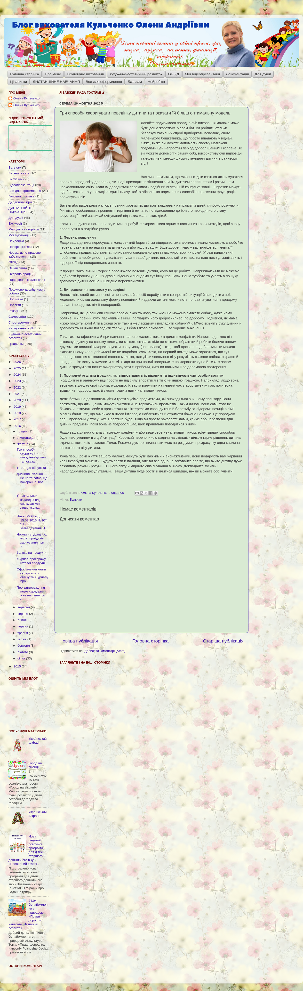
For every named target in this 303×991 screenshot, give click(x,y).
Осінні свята (17, 268)
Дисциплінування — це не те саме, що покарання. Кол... (32, 478)
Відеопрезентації (21, 185)
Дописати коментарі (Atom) (104, 651)
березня (24, 645)
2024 (18, 374)
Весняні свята (19, 173)
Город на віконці (35, 765)
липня (22, 620)
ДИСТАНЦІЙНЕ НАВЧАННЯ (56, 82)
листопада (25, 437)
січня (21, 658)
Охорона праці (19, 274)
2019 (18, 406)
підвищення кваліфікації (26, 280)
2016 (18, 426)
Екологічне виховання (85, 74)
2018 (18, 413)
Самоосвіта (17, 316)
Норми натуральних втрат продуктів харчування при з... (32, 540)
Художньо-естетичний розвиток (136, 74)
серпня (23, 614)
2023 (18, 381)
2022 (18, 387)
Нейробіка (156, 82)
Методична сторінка (23, 229)
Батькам (135, 82)
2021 (18, 394)
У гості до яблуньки (31, 468)
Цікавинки (18, 82)
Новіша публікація (78, 640)
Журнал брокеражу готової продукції (31, 561)
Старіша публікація (223, 640)
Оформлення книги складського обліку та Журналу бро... (32, 575)
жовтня (23, 444)
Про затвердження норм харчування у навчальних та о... (31, 593)
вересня (24, 607)
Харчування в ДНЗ (22, 328)
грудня (22, 431)
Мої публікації (19, 235)
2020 (18, 400)
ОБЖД (173, 74)
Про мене (53, 74)
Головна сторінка (24, 74)
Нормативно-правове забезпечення (24, 254)
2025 (18, 368)
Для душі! (263, 74)
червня (23, 626)
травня (23, 633)
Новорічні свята (20, 247)
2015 (18, 666)
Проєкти (14, 305)
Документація (237, 74)
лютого (23, 652)
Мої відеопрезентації (202, 74)
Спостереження (20, 322)
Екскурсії (15, 223)
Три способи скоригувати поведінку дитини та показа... (32, 455)
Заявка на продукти (32, 552)
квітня (22, 639)
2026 (18, 362)
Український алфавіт (37, 740)
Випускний (16, 179)
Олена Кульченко (26, 98)
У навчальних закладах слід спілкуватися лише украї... (29, 501)
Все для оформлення (104, 82)
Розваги (14, 311)
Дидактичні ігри (20, 202)
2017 (18, 419)
